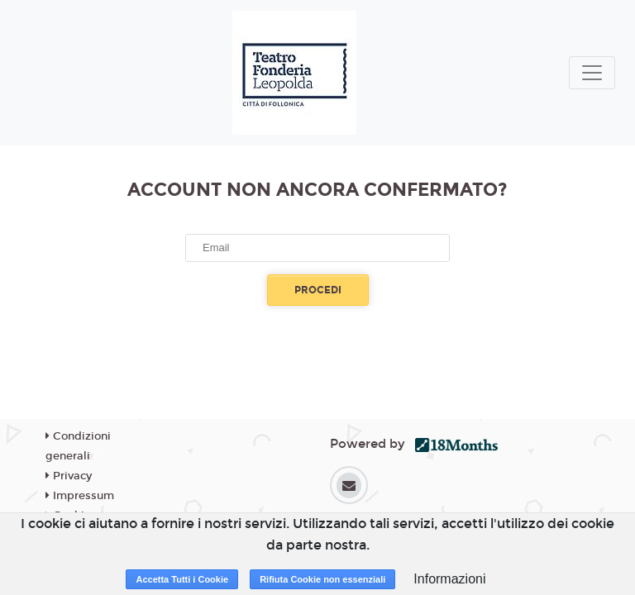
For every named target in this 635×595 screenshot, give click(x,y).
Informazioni (449, 579)
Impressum (79, 495)
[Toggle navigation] (592, 72)
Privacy (68, 476)
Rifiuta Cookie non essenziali (322, 579)
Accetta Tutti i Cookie (182, 579)
